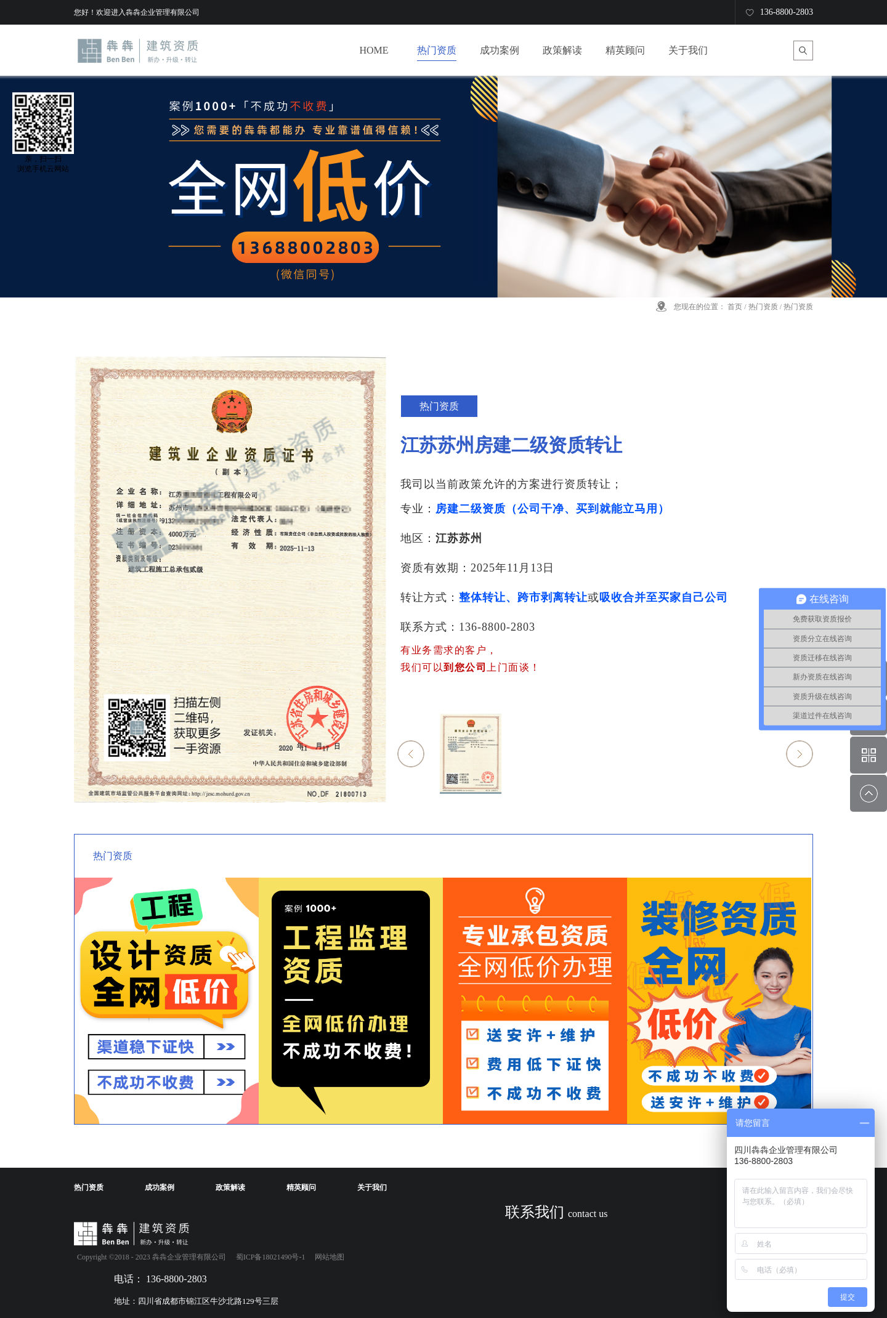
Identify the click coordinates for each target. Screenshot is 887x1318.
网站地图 (327, 1257)
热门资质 (763, 306)
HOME (373, 50)
